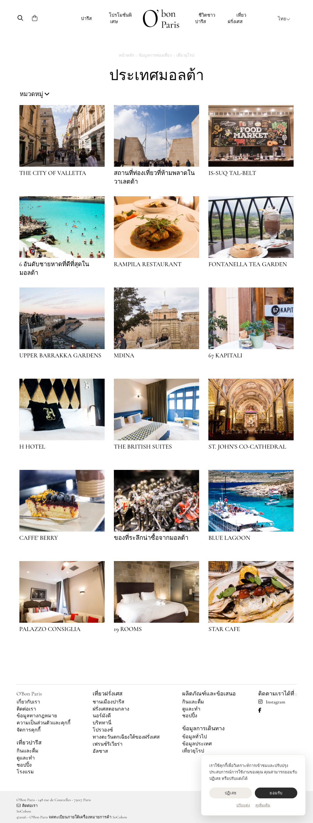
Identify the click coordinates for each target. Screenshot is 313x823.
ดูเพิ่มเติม (262, 805)
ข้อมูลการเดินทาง (203, 728)
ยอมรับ (276, 793)
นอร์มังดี (102, 716)
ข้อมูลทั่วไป (194, 737)
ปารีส (86, 18)
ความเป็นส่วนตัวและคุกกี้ (43, 723)
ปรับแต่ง (243, 805)
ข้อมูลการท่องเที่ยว (155, 55)
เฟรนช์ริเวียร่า (107, 744)
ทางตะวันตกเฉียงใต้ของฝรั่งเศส (126, 737)
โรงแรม (25, 772)
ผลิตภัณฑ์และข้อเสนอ (209, 693)
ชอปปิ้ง (24, 765)
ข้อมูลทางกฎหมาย (37, 716)
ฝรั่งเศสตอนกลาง (111, 709)
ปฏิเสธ (230, 793)
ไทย (284, 19)
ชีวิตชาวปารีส (205, 18)
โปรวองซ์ (103, 730)
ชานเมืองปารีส (108, 702)
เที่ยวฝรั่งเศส (237, 18)
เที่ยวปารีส (29, 742)
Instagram (271, 702)
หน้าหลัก (126, 55)
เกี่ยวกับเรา (28, 702)
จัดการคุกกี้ (29, 730)
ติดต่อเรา (26, 709)
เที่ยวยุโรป (185, 55)
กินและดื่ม (27, 751)
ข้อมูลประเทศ (197, 744)
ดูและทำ (26, 758)
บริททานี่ (102, 723)
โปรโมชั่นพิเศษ (120, 18)
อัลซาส (100, 751)
